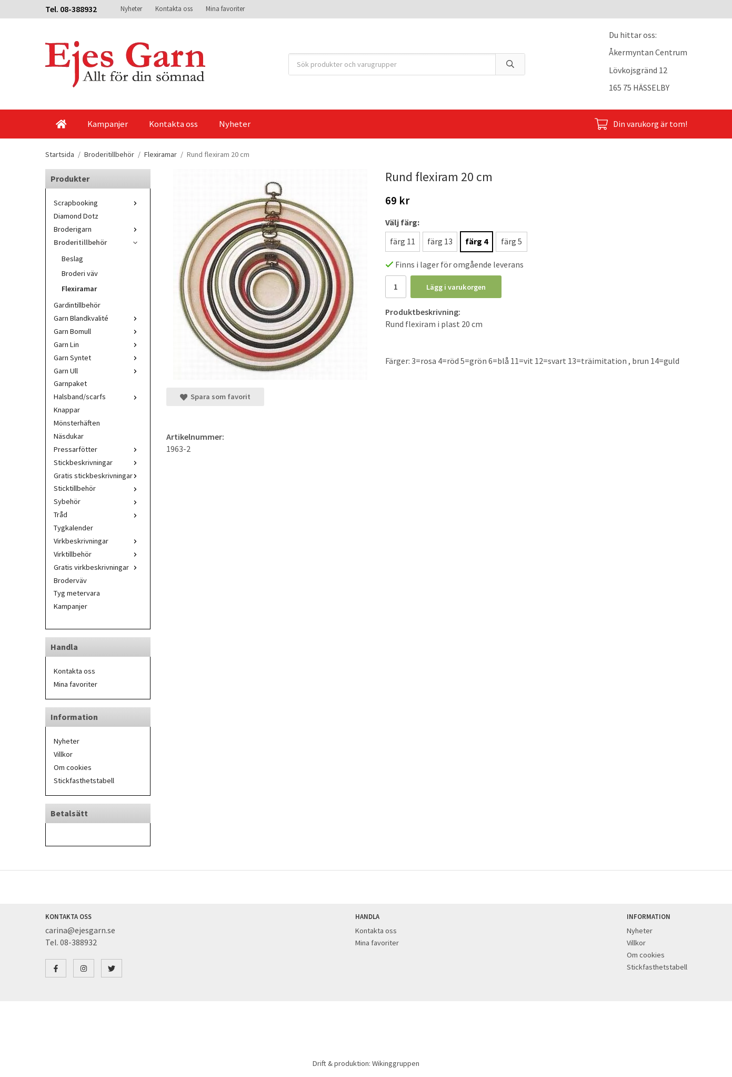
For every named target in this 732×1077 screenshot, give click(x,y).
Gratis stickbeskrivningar (98, 475)
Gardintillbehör (77, 305)
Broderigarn (98, 229)
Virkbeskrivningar (98, 541)
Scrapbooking (98, 203)
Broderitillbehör (98, 242)
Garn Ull (98, 371)
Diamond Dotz (76, 216)
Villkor (63, 754)
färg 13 (440, 241)
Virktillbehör (98, 554)
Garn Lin (98, 344)
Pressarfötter (98, 449)
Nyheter (131, 8)
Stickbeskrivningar (98, 462)
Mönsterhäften (77, 423)
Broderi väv (80, 273)
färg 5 (511, 241)
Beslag (72, 258)
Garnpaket (70, 383)
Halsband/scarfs (98, 396)
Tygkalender (73, 527)
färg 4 (476, 241)
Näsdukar (69, 436)
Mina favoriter (225, 8)
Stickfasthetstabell (84, 780)
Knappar (67, 409)
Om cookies (73, 767)
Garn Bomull (98, 331)
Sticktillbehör (98, 488)
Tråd (98, 514)
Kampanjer (107, 124)
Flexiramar (79, 288)
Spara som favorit (215, 396)
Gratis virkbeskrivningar (98, 567)
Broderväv (70, 580)
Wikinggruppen (395, 1063)
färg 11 (402, 241)
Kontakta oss (174, 8)
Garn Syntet (98, 357)
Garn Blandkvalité (98, 318)
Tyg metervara (77, 593)
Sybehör (98, 501)
